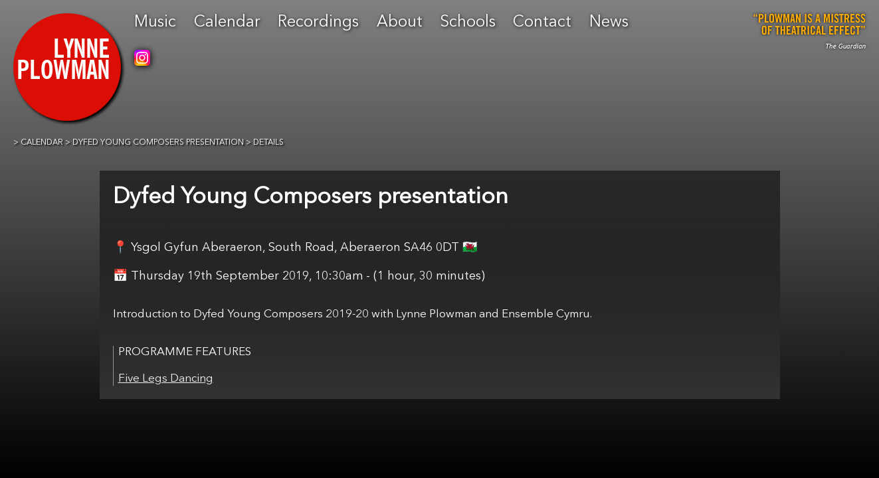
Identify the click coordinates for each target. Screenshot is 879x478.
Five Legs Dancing (165, 378)
